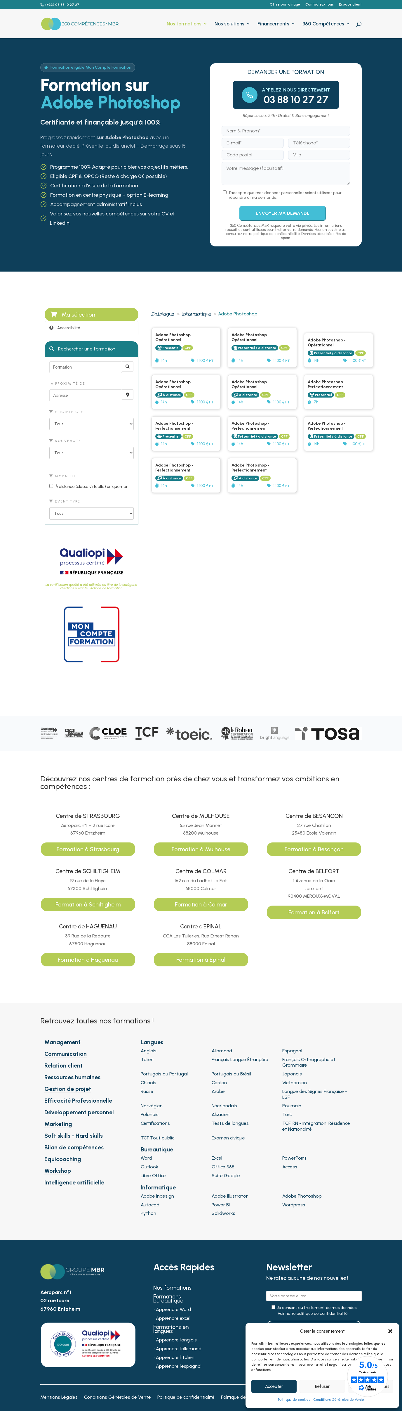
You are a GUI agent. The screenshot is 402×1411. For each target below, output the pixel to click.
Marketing (58, 1123)
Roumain (291, 1105)
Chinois (148, 1082)
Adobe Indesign (157, 1196)
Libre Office (153, 1175)
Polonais (150, 1114)
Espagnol (292, 1050)
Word (146, 1158)
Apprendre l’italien (175, 1357)
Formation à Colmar (201, 904)
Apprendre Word (173, 1310)
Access (289, 1167)
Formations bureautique (168, 1299)
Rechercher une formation (82, 349)
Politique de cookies (294, 1400)
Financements (273, 24)
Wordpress (293, 1205)
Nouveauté (65, 441)
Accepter (274, 1386)
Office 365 (223, 1167)
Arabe (218, 1091)
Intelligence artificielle (74, 1182)
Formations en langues (171, 1329)
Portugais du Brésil (231, 1074)
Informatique (196, 314)
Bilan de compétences (74, 1147)
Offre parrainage (285, 4)
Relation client (63, 1065)
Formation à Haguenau (88, 959)
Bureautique (157, 1149)
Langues (152, 1042)
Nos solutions (229, 24)
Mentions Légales (59, 1397)
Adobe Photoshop (302, 1196)
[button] (390, 1331)
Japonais (292, 1074)
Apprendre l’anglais (176, 1340)
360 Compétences (323, 24)
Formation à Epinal (200, 959)
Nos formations (184, 24)
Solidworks (223, 1213)
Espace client (350, 4)
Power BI (221, 1205)
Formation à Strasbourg (88, 849)
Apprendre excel (173, 1318)
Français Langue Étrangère (240, 1059)
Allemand (222, 1050)
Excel (217, 1158)
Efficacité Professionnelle (78, 1100)
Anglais (148, 1050)
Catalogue (163, 314)
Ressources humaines (72, 1077)
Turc (287, 1114)
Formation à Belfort (314, 912)
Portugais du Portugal (164, 1074)
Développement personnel (79, 1112)
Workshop (57, 1170)
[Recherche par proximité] (127, 394)
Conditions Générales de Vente (338, 1400)
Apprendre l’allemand (178, 1349)
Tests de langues (230, 1123)
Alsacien (220, 1114)
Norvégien (152, 1105)
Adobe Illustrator (230, 1196)
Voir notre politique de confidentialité (313, 1314)
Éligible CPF (66, 412)
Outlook (149, 1167)
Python (148, 1213)
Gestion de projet (67, 1088)
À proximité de (67, 383)
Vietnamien (294, 1082)
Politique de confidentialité (186, 1397)
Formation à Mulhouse (201, 849)
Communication (65, 1053)
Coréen (219, 1082)
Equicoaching (62, 1159)
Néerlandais (224, 1105)
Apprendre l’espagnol (178, 1366)
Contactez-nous (319, 4)
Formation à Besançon (314, 849)
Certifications (155, 1123)
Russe (147, 1091)
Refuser (322, 1386)
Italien (147, 1059)
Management (62, 1042)
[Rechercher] (127, 366)
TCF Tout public (157, 1138)
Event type (64, 501)
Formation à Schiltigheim (88, 904)
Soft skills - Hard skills (73, 1135)
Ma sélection (73, 314)
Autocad (150, 1205)
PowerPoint (294, 1158)
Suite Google (226, 1175)
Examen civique (228, 1138)
